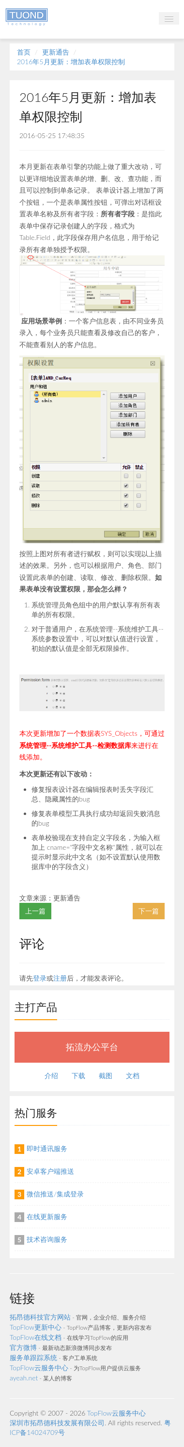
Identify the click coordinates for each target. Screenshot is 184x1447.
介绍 (51, 1075)
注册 (60, 978)
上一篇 (35, 911)
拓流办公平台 (92, 1047)
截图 (105, 1075)
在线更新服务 (47, 1216)
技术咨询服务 (47, 1239)
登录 (39, 978)
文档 (132, 1075)
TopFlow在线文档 (35, 1337)
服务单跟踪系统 (33, 1357)
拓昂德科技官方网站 (40, 1317)
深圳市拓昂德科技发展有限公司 (57, 1423)
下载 (78, 1075)
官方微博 (23, 1347)
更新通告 (55, 52)
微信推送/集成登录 (55, 1194)
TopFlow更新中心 (35, 1327)
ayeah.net (24, 1378)
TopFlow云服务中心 (39, 1367)
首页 (24, 52)
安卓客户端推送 (50, 1171)
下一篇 (148, 911)
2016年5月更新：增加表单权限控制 (71, 61)
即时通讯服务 (47, 1148)
